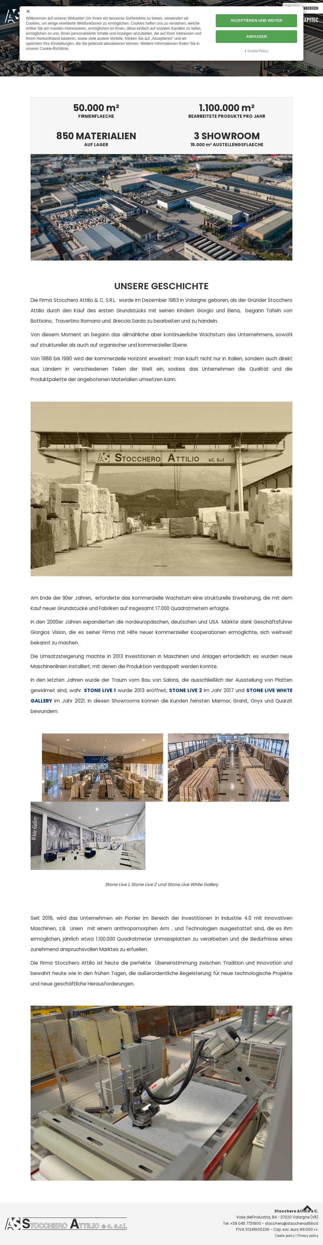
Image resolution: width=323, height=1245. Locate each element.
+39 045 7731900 (245, 1223)
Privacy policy (307, 1236)
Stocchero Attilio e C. (296, 1211)
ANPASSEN (256, 36)
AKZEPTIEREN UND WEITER (256, 20)
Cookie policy (285, 1236)
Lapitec (310, 19)
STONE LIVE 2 (185, 690)
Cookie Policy (258, 51)
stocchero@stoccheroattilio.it (291, 1223)
